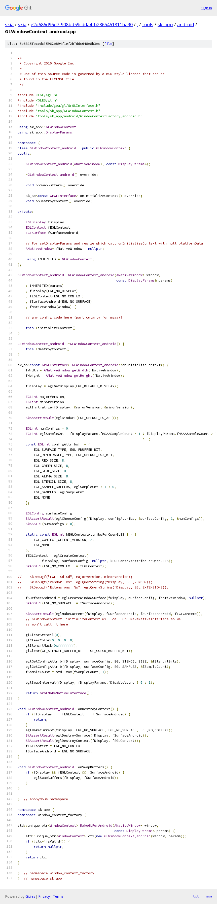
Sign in (206, 8)
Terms (58, 896)
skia (9, 24)
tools (147, 24)
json (208, 896)
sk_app (165, 24)
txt (196, 896)
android (185, 24)
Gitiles (30, 896)
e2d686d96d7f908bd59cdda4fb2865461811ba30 (82, 24)
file (108, 44)
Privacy (44, 896)
